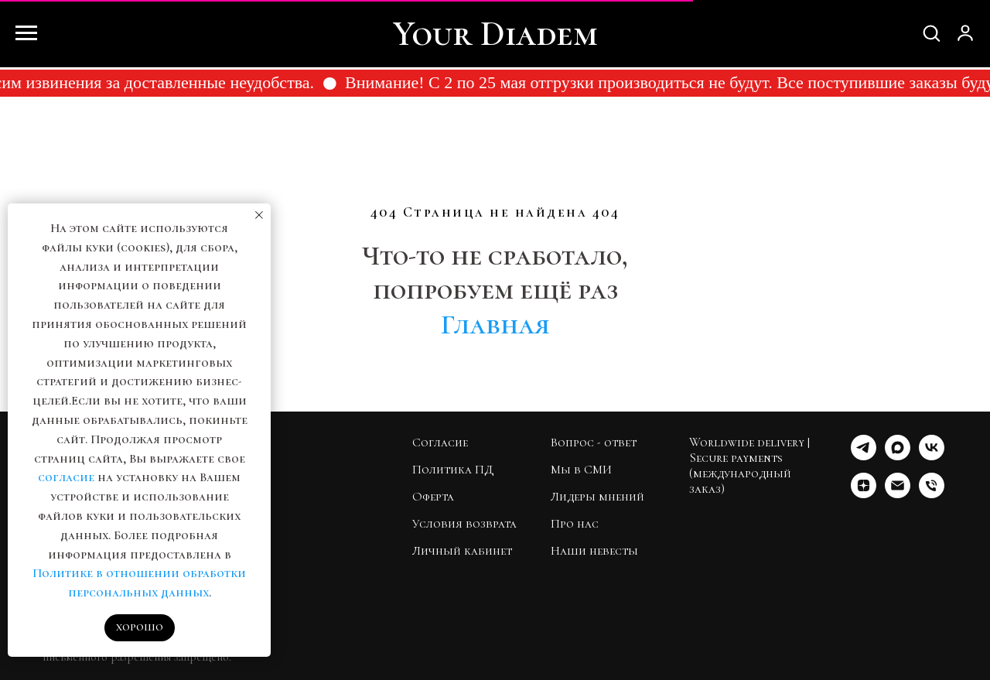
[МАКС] (897, 456)
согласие (66, 477)
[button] (931, 32)
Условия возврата (464, 523)
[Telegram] (863, 456)
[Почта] (897, 494)
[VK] (931, 456)
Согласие (440, 442)
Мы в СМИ (581, 469)
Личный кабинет (462, 551)
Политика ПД (452, 469)
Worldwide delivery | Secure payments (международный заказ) (749, 466)
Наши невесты (594, 551)
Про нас (575, 523)
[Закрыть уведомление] (259, 215)
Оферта (433, 496)
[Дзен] (863, 494)
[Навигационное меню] (26, 33)
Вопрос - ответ (594, 442)
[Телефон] (931, 494)
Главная (495, 324)
